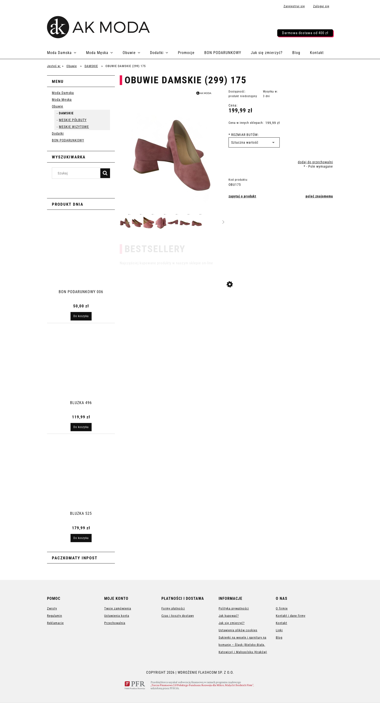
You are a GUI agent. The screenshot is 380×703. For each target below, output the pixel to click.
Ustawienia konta (116, 615)
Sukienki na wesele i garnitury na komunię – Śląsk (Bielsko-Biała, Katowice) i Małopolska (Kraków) (243, 645)
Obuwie (57, 106)
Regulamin (54, 615)
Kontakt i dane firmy (290, 615)
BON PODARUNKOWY (68, 140)
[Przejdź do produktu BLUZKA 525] (80, 480)
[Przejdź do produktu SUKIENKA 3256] (226, 315)
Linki (279, 630)
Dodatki (58, 133)
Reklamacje (55, 623)
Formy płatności (173, 608)
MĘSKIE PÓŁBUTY (73, 120)
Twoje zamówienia (117, 608)
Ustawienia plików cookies (238, 630)
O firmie (282, 608)
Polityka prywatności (234, 608)
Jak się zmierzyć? (232, 623)
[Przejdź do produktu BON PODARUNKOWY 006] (80, 259)
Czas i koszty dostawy (177, 615)
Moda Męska (62, 100)
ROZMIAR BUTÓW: (244, 135)
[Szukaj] (105, 173)
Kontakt (281, 623)
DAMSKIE (66, 113)
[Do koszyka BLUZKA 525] (81, 538)
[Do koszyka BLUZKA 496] (81, 427)
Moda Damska (63, 93)
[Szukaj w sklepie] (77, 173)
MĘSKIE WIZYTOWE (74, 127)
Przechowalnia (114, 623)
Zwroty (52, 608)
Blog (279, 637)
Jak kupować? (229, 615)
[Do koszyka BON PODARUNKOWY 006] (81, 316)
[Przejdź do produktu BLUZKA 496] (80, 370)
